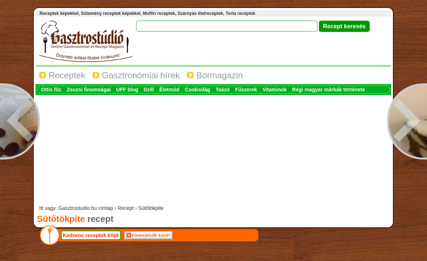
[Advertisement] (213, 151)
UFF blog (127, 89)
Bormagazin (215, 75)
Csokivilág (197, 89)
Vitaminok (275, 89)
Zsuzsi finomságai (89, 89)
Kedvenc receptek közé (91, 235)
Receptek (62, 75)
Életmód (169, 89)
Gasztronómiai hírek (136, 75)
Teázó (222, 89)
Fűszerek (246, 89)
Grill (149, 89)
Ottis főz (51, 89)
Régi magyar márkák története (328, 89)
